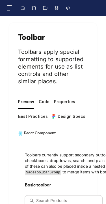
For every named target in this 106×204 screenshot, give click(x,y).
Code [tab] (44, 101)
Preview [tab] (26, 101)
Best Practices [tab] (33, 116)
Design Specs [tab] (68, 116)
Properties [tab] (64, 101)
